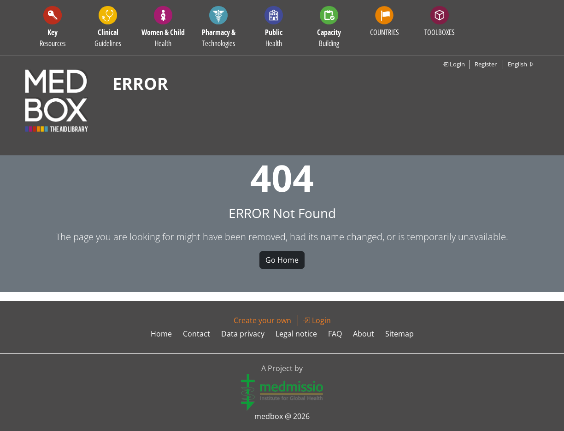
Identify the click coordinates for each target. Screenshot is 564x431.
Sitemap (399, 334)
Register (486, 64)
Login (453, 64)
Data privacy (242, 334)
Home (161, 334)
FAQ (335, 334)
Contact (196, 334)
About (363, 334)
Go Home (282, 260)
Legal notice (296, 334)
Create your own (262, 320)
